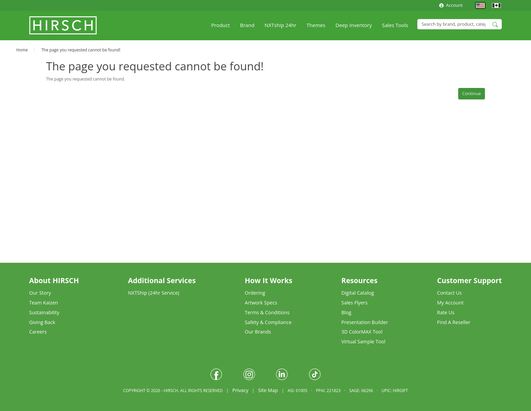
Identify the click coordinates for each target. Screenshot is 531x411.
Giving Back (42, 322)
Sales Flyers (354, 302)
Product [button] (220, 25)
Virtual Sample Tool (363, 341)
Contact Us (449, 293)
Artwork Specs (261, 302)
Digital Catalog (357, 293)
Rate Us (445, 312)
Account (451, 5)
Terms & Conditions (267, 312)
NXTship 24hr (280, 25)
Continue (471, 93)
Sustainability (44, 312)
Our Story (40, 293)
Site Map (268, 390)
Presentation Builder (364, 322)
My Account (450, 302)
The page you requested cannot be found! (81, 50)
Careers (38, 331)
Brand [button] (247, 25)
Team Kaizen (43, 302)
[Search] (459, 24)
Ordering (255, 293)
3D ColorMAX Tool (361, 331)
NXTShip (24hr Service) (153, 293)
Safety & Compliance (268, 322)
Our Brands (258, 331)
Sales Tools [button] (395, 25)
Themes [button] (315, 25)
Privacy (240, 390)
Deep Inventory (354, 25)
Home (22, 50)
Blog (346, 312)
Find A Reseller (453, 322)
